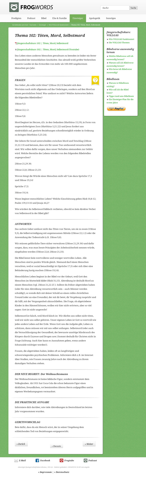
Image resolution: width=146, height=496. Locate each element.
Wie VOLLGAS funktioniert (59, 25)
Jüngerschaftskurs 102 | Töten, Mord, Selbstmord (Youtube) (48, 49)
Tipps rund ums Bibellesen (121, 96)
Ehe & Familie (59, 18)
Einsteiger (78, 18)
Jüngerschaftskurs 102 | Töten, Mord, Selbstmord (42, 43)
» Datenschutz (61, 472)
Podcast (31, 18)
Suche (133, 8)
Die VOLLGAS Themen (119, 42)
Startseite (32, 25)
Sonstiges (111, 18)
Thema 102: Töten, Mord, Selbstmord (85, 25)
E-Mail (22, 460)
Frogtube (69, 460)
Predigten (16, 18)
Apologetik (94, 18)
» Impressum (45, 472)
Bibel (43, 18)
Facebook (45, 460)
